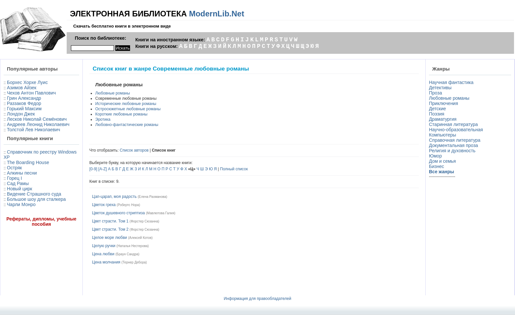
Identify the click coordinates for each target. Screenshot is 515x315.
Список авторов (134, 150)
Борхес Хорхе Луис (27, 82)
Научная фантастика (451, 82)
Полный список (234, 169)
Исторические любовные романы (125, 103)
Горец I (14, 178)
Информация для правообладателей (257, 298)
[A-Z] (102, 169)
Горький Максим (24, 108)
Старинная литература (453, 124)
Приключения (443, 103)
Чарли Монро (21, 204)
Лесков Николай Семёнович (37, 119)
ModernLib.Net (216, 13)
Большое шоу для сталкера (36, 199)
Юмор (435, 155)
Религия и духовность (452, 150)
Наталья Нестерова (133, 246)
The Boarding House (28, 162)
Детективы (440, 87)
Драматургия (443, 119)
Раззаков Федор (24, 103)
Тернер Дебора (134, 262)
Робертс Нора (128, 205)
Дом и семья (442, 161)
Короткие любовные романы (121, 114)
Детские (437, 108)
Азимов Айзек (21, 87)
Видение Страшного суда (34, 194)
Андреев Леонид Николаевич (38, 124)
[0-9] (93, 169)
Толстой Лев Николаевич (33, 129)
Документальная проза (453, 145)
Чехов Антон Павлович (31, 92)
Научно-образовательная (456, 129)
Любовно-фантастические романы (126, 124)
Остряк (14, 167)
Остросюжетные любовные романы (128, 109)
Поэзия (436, 113)
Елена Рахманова (152, 197)
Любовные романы (112, 93)
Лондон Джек (21, 113)
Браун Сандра (127, 254)
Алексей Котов (140, 238)
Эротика (102, 119)
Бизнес (436, 166)
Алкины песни (22, 173)
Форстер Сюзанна (144, 221)
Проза (435, 92)
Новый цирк (19, 188)
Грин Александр (24, 98)
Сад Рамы (18, 183)
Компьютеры (442, 134)
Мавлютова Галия (160, 213)
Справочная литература (455, 140)
